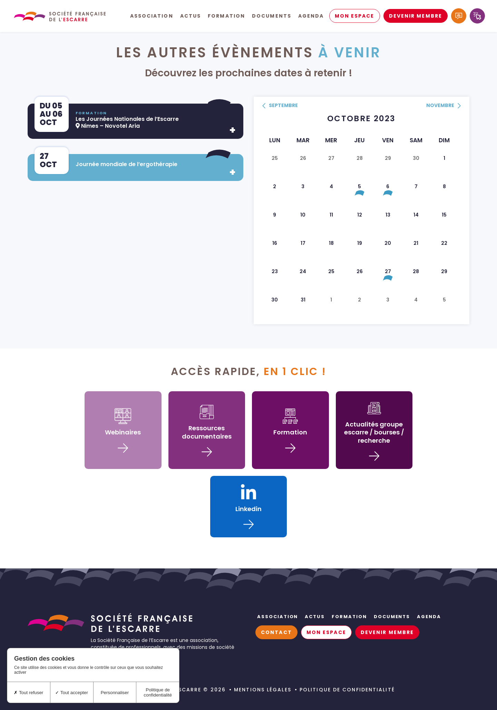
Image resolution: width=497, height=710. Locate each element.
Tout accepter (71, 692)
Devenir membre (415, 17)
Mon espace (354, 17)
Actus (190, 17)
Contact (276, 632)
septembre (280, 106)
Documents (271, 17)
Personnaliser (115, 692)
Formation (226, 17)
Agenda (311, 17)
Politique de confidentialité (347, 689)
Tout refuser (28, 692)
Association (151, 17)
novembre (443, 106)
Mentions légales (262, 689)
